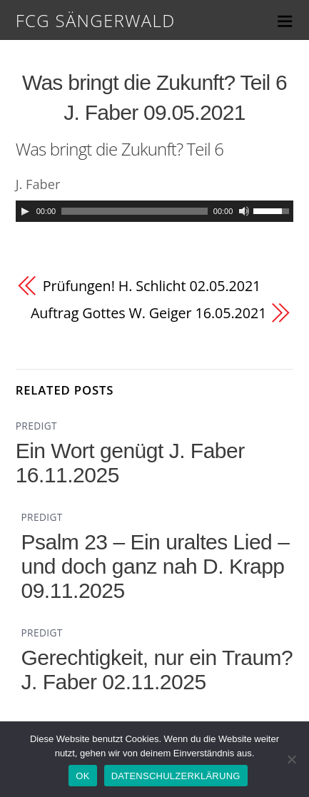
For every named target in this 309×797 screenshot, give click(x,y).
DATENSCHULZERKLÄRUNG (175, 776)
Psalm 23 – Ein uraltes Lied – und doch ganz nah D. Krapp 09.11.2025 (155, 566)
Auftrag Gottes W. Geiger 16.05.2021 (148, 313)
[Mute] (244, 211)
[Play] (25, 211)
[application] (155, 211)
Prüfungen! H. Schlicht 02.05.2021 (152, 285)
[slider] (134, 211)
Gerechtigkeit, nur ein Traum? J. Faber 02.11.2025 (157, 670)
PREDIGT (36, 425)
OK (82, 776)
